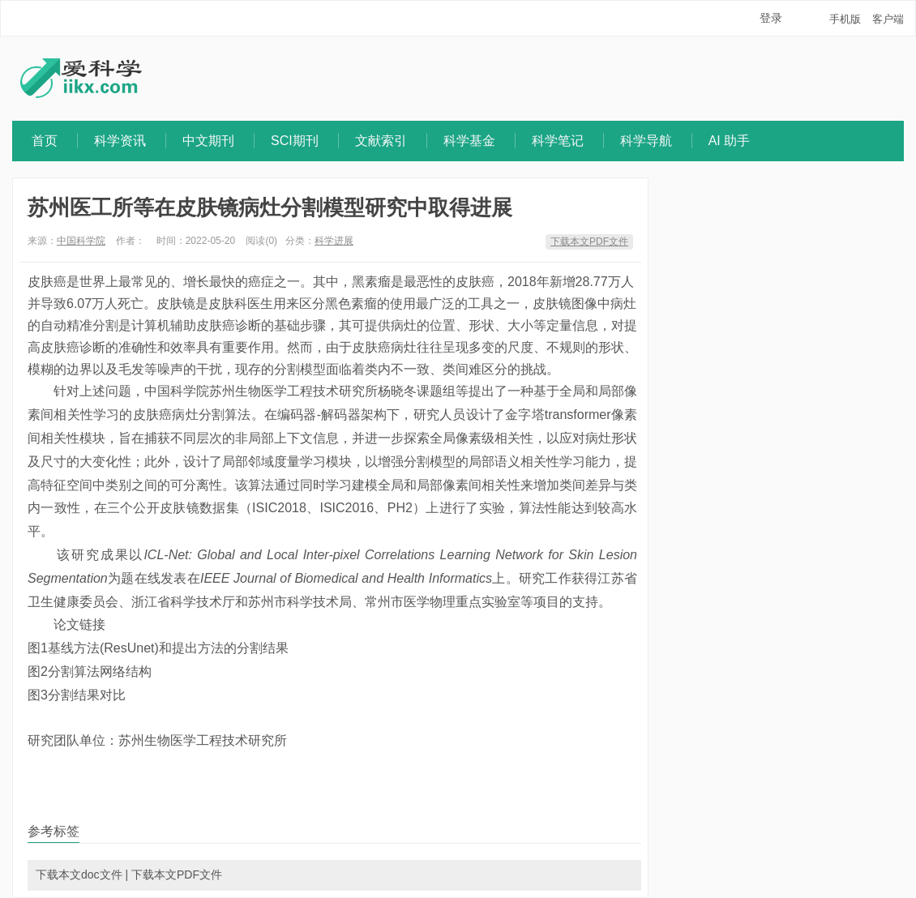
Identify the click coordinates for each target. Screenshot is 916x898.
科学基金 (469, 141)
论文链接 (79, 624)
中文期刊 (208, 141)
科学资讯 (120, 141)
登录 (771, 17)
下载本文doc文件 (79, 874)
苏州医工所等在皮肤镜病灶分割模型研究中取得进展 (270, 207)
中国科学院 (81, 240)
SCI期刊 (295, 141)
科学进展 (334, 240)
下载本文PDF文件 (589, 241)
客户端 (888, 19)
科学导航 (646, 141)
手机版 (845, 19)
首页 (45, 141)
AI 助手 (729, 141)
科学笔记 (558, 141)
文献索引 (381, 141)
